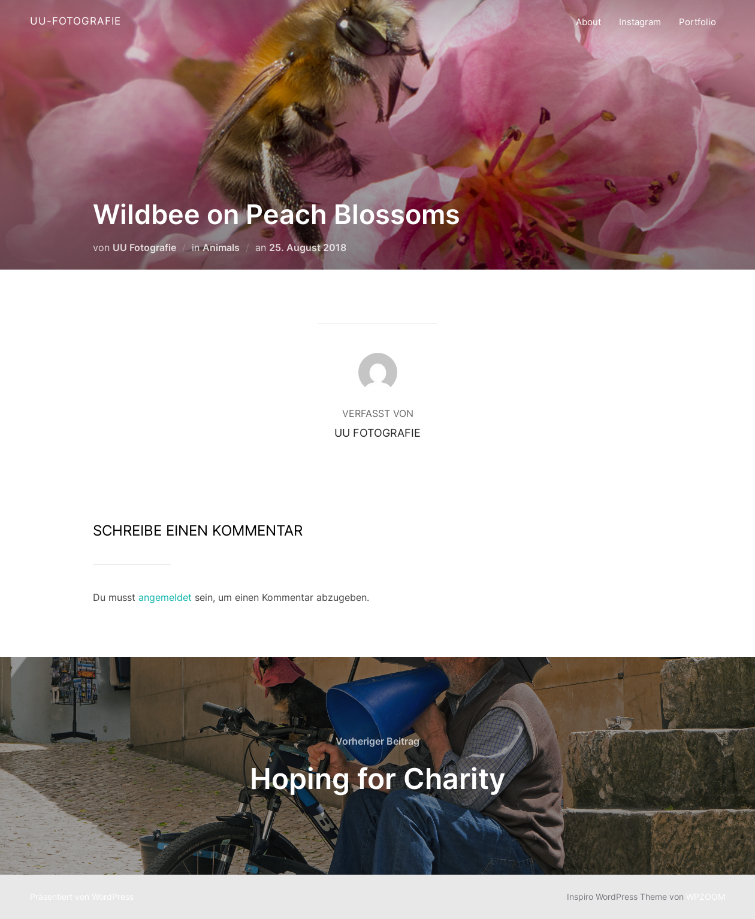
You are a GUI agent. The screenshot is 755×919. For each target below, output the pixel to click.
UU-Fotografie (75, 21)
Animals (221, 247)
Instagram (640, 22)
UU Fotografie (144, 247)
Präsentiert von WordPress (82, 896)
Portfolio (697, 22)
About (588, 22)
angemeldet (165, 597)
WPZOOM (705, 896)
